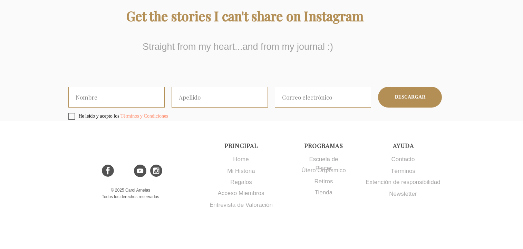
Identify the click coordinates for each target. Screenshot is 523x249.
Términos (403, 171)
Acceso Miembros (240, 193)
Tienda (323, 192)
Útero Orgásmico (323, 170)
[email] (323, 97)
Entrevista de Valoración (241, 205)
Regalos (241, 182)
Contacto (403, 159)
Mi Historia (241, 171)
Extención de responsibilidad (403, 182)
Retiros (323, 181)
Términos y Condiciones (144, 116)
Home (241, 159)
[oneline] (116, 97)
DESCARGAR (410, 97)
